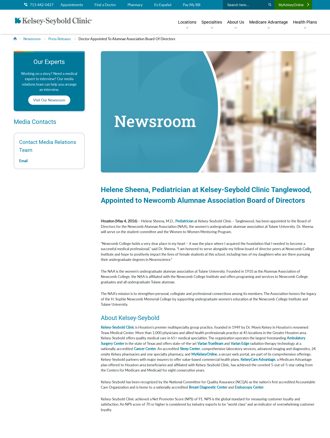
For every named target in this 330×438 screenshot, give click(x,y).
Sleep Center (190, 348)
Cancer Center (145, 348)
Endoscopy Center (249, 387)
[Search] (269, 5)
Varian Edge (240, 343)
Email (23, 161)
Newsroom (32, 39)
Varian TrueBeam (210, 343)
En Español (162, 5)
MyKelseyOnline (294, 5)
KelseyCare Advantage (258, 359)
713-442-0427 (38, 5)
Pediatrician (184, 221)
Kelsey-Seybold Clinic (117, 327)
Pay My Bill (191, 5)
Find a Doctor (105, 5)
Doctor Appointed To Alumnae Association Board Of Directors (127, 39)
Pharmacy (135, 5)
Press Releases (59, 39)
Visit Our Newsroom (49, 100)
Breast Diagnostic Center (208, 387)
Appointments (72, 5)
